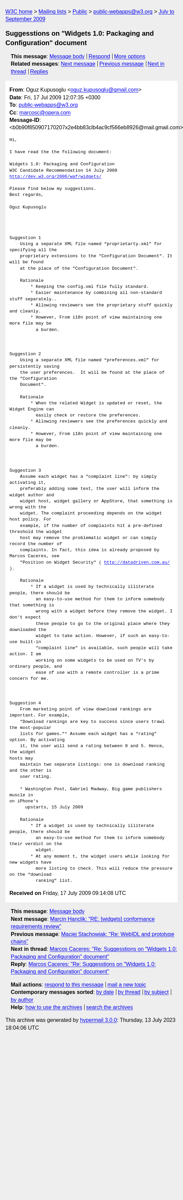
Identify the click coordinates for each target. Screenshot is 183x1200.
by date (105, 992)
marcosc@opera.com (44, 112)
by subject (156, 992)
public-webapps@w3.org (122, 11)
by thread (129, 992)
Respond (99, 56)
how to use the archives (54, 1007)
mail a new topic (127, 985)
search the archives (109, 1007)
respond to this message (73, 985)
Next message (78, 64)
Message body (67, 56)
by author (22, 1000)
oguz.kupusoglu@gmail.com (104, 90)
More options (130, 56)
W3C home (18, 11)
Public (79, 11)
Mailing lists (52, 11)
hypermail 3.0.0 (98, 1020)
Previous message (121, 64)
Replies (39, 71)
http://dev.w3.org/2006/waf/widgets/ (55, 177)
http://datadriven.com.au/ (137, 563)
